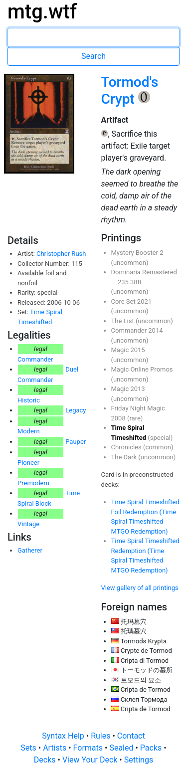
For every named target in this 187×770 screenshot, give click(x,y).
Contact (131, 736)
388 (135, 282)
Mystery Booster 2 (137, 252)
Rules (101, 736)
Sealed (122, 748)
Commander (35, 359)
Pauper (75, 441)
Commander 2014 (137, 330)
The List (123, 321)
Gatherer (29, 550)
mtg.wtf (42, 11)
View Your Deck (90, 760)
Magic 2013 (128, 388)
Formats (89, 748)
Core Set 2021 (131, 301)
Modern (28, 431)
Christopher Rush (61, 253)
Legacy (75, 410)
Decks (46, 760)
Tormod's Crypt (130, 90)
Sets (29, 748)
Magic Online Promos (142, 369)
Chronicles (127, 447)
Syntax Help (64, 736)
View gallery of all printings (140, 587)
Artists (55, 748)
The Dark (125, 457)
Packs (152, 748)
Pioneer (28, 462)
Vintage (28, 524)
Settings (138, 760)
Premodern (33, 483)
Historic (28, 400)
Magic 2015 (128, 350)
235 (124, 282)
